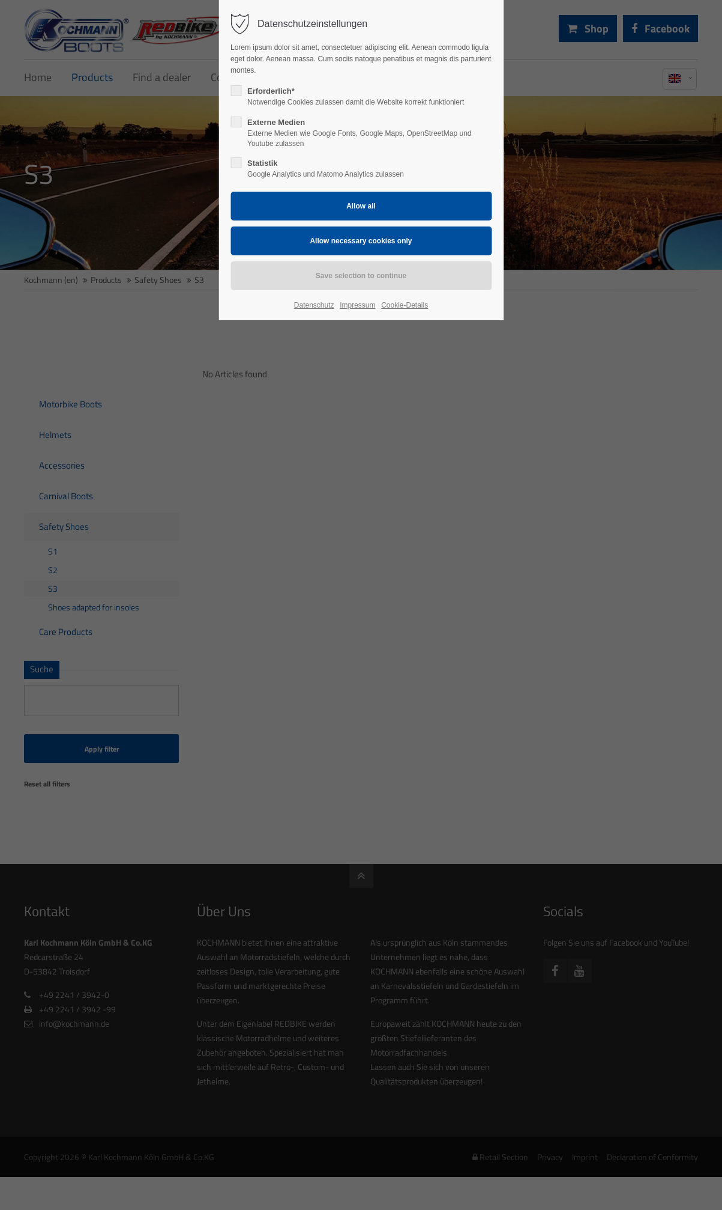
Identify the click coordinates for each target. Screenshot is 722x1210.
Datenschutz (314, 305)
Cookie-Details (404, 305)
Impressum (357, 305)
